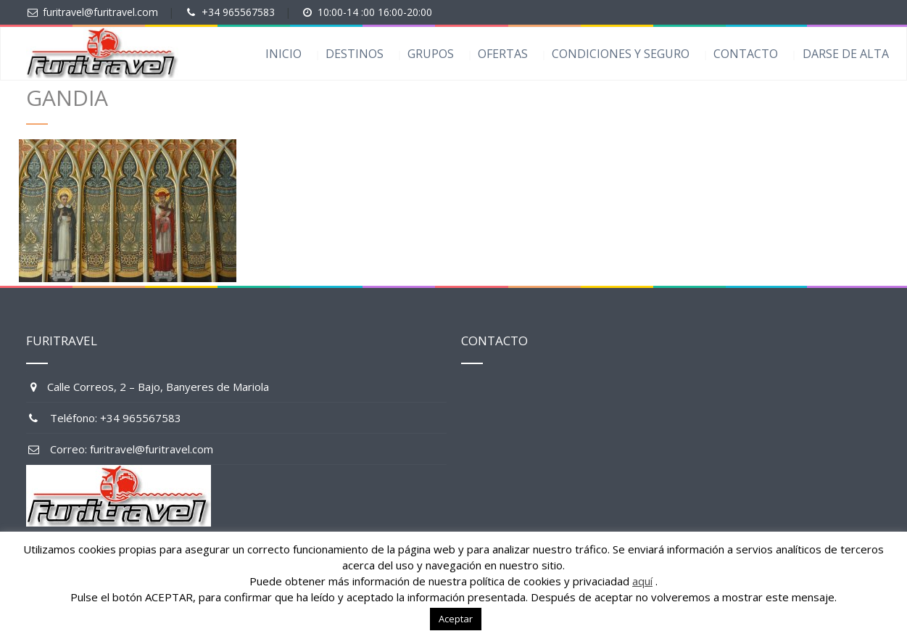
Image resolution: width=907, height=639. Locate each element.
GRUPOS (430, 54)
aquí (642, 581)
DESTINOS (355, 54)
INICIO (283, 54)
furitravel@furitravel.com (100, 12)
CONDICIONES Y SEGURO (620, 54)
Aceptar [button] (456, 618)
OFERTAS (503, 54)
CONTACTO (745, 54)
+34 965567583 (238, 12)
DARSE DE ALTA (846, 54)
